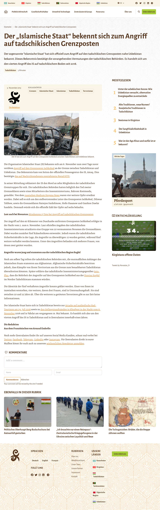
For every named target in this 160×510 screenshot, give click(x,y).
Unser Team (75, 464)
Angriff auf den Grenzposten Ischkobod (34, 168)
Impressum (75, 472)
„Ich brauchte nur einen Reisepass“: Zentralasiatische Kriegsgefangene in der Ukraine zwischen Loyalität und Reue (77, 433)
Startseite (7, 27)
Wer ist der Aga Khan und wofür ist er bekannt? (137, 143)
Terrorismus (88, 91)
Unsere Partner (77, 468)
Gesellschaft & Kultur (39, 12)
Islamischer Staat (46, 91)
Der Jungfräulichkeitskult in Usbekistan (133, 131)
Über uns (128, 12)
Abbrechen (25, 380)
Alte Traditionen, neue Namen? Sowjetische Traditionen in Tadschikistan (134, 108)
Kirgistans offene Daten (126, 254)
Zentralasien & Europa (83, 12)
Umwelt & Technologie (61, 12)
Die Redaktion (14, 107)
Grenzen (32, 91)
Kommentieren (12, 380)
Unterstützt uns (149, 12)
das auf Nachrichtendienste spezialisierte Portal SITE (42, 176)
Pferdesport (123, 200)
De (119, 3)
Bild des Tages (119, 156)
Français (55, 461)
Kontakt (74, 476)
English (45, 461)
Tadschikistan (10, 70)
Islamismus (61, 91)
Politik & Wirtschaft (19, 12)
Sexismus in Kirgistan (129, 120)
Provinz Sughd (92, 275)
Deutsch (35, 461)
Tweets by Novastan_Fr (121, 265)
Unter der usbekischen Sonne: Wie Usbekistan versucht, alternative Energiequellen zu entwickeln (135, 92)
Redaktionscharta (78, 460)
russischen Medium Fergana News (42, 195)
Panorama (100, 12)
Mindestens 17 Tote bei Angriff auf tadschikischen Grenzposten (61, 214)
